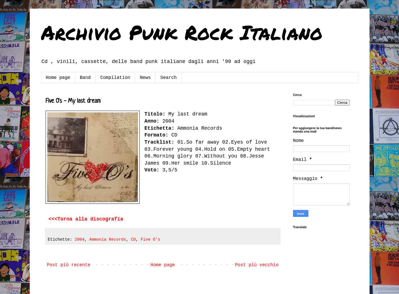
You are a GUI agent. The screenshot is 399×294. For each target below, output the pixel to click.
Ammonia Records (107, 239)
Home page (58, 77)
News (145, 77)
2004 (80, 239)
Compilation (115, 77)
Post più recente (69, 265)
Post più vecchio (257, 265)
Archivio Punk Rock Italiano (182, 32)
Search (168, 77)
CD (133, 239)
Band (85, 77)
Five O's (150, 239)
